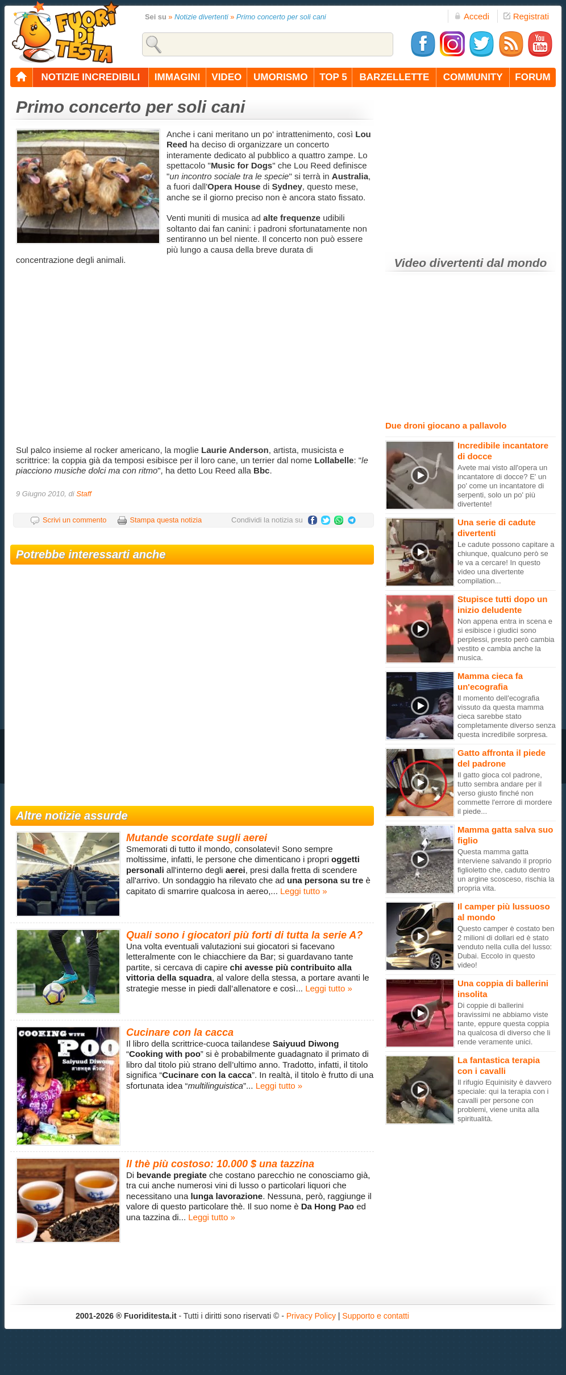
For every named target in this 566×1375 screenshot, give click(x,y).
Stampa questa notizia (166, 520)
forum (532, 77)
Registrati (526, 16)
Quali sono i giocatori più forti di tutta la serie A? (244, 935)
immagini (177, 77)
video (226, 77)
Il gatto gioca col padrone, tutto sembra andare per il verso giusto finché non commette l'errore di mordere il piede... (504, 793)
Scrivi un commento (74, 520)
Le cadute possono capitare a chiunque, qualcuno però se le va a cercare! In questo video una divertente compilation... (506, 562)
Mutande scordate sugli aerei (196, 837)
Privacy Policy (311, 1315)
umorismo (280, 77)
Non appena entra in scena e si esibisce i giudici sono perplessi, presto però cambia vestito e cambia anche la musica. (506, 639)
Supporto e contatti (375, 1315)
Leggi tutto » (303, 891)
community (473, 77)
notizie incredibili (90, 77)
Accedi (471, 16)
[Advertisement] (193, 354)
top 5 (333, 77)
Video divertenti (439, 262)
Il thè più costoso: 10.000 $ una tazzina (220, 1164)
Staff (83, 493)
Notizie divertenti (201, 17)
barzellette (395, 77)
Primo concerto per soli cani (281, 17)
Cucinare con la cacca (180, 1032)
